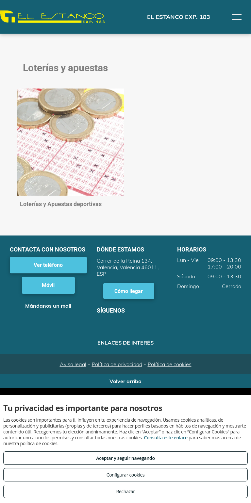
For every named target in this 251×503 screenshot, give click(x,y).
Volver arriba (125, 381)
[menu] (236, 16)
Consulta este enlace (165, 437)
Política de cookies (170, 364)
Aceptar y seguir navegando (125, 458)
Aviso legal (73, 364)
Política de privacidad (117, 364)
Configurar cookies (126, 475)
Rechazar (125, 491)
